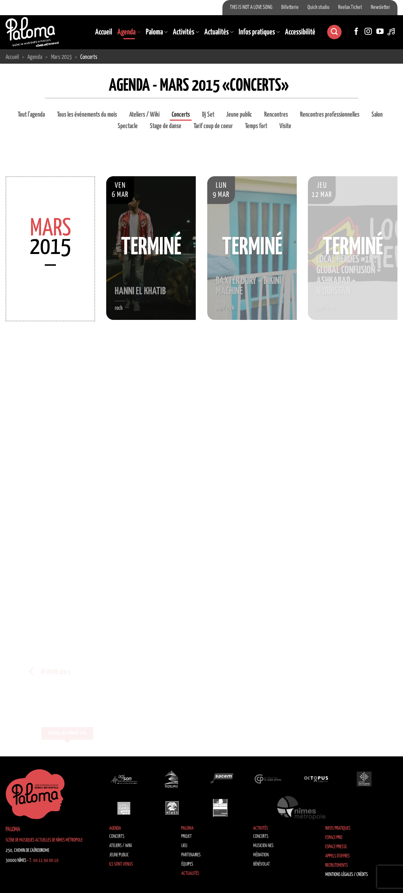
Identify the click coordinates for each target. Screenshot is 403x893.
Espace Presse (336, 846)
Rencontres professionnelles (329, 114)
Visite (285, 126)
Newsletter (380, 7)
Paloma (157, 32)
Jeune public (239, 114)
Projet (186, 836)
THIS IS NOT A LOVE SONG (251, 7)
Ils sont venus (121, 864)
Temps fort (256, 126)
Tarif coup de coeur (213, 126)
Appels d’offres (337, 856)
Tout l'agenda (31, 114)
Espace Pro (333, 837)
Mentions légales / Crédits (346, 874)
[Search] (334, 32)
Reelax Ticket (350, 7)
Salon (377, 114)
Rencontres (276, 114)
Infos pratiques (259, 32)
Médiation (261, 855)
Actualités (219, 32)
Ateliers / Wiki (144, 114)
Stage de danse (165, 126)
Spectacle (128, 126)
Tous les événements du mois (87, 114)
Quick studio (318, 7)
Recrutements (336, 865)
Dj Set (208, 114)
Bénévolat (261, 864)
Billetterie (290, 7)
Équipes (187, 864)
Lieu (184, 845)
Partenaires (191, 855)
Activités (186, 32)
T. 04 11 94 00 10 (43, 860)
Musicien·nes (263, 845)
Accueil (103, 32)
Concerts (181, 114)
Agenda (128, 32)
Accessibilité (300, 32)
